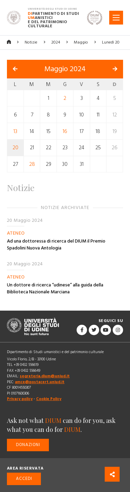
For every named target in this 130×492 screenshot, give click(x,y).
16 (65, 131)
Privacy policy (20, 398)
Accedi (24, 479)
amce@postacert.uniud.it (39, 382)
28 (32, 164)
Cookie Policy (48, 398)
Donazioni (28, 445)
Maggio (81, 42)
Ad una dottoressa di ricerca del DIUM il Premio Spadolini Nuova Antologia (56, 245)
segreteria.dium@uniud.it (45, 376)
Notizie (31, 42)
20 (15, 147)
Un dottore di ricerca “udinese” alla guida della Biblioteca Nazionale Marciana (55, 288)
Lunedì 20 (111, 42)
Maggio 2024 (65, 69)
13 (15, 131)
